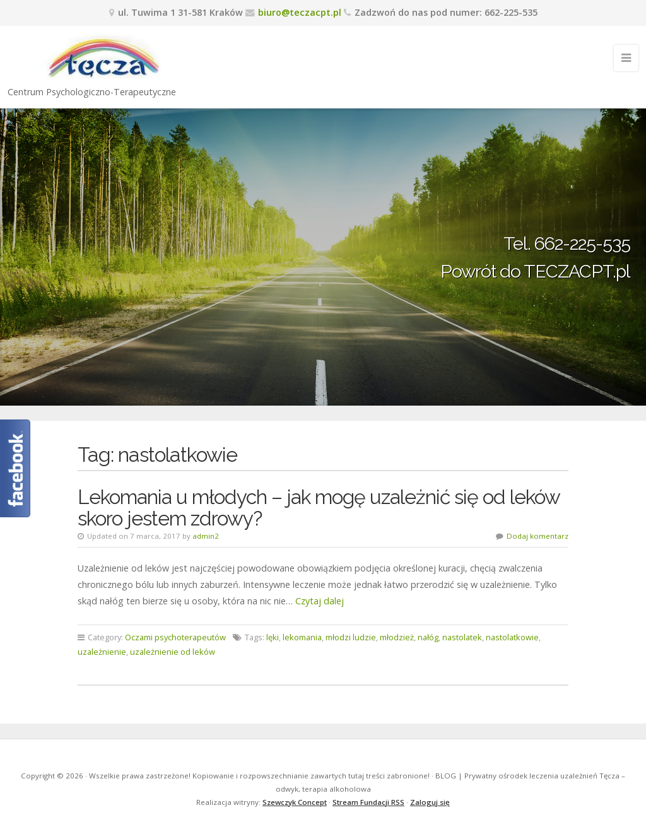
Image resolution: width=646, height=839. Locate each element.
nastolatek (462, 637)
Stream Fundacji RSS (368, 802)
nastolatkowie (512, 637)
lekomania (302, 637)
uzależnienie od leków (172, 651)
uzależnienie (102, 651)
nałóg (428, 637)
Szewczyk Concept (294, 802)
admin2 (205, 536)
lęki (272, 637)
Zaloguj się (430, 802)
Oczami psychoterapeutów (175, 637)
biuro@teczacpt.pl (299, 12)
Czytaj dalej (319, 601)
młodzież (397, 637)
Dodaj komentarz (537, 536)
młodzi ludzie (351, 637)
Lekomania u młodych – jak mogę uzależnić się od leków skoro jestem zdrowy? (319, 508)
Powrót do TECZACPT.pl (535, 271)
